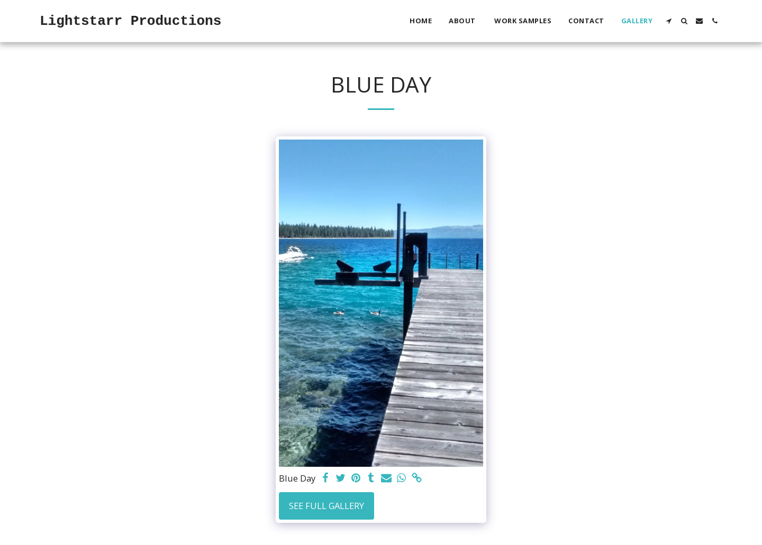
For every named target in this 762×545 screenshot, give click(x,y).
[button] (668, 20)
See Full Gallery (326, 506)
